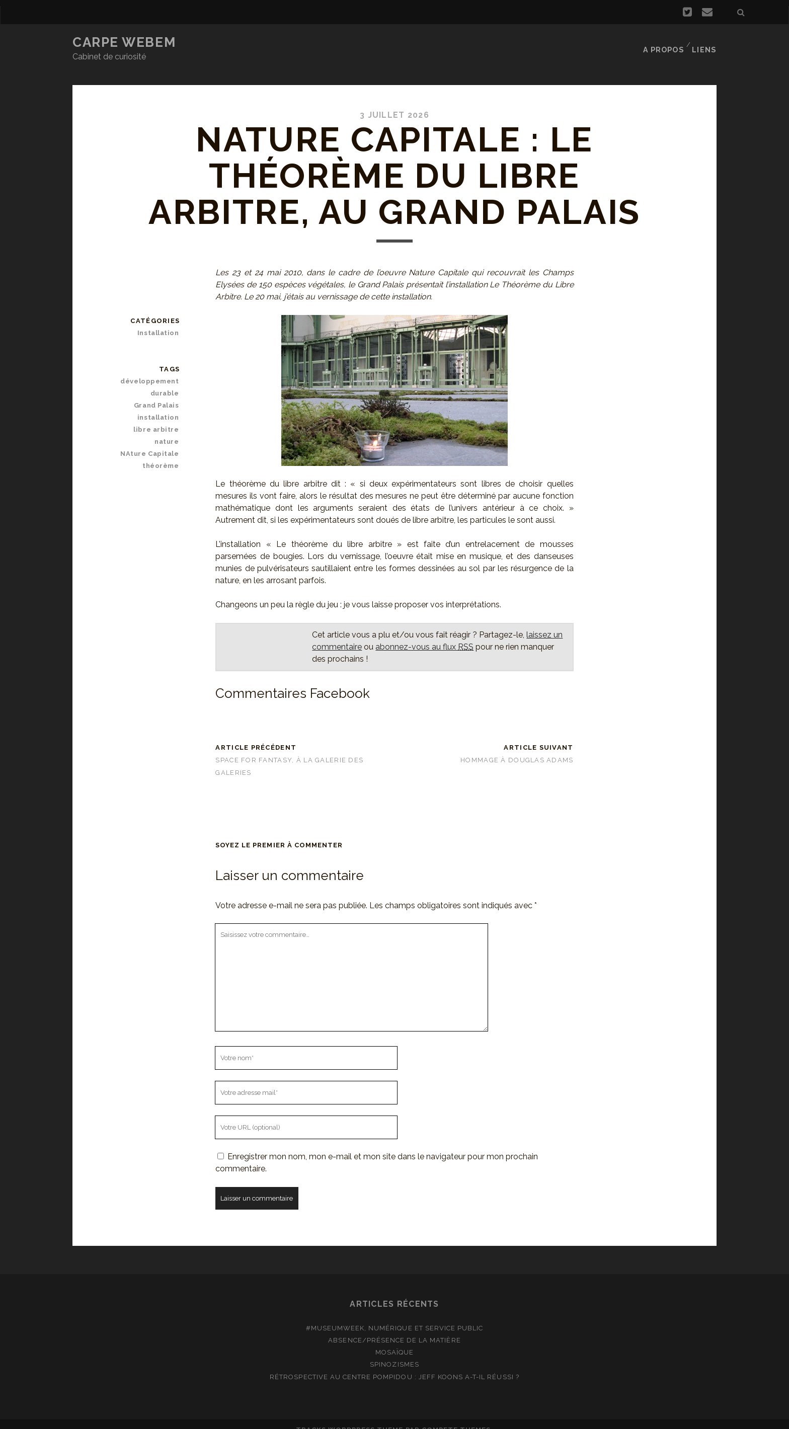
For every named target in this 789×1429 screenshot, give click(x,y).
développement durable (152, 374)
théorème (162, 453)
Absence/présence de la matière (394, 1328)
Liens (706, 42)
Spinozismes (394, 1352)
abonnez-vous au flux (424, 634)
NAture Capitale (152, 441)
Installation (160, 320)
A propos (664, 42)
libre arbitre (159, 417)
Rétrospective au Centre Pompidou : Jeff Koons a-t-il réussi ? (394, 1364)
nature (168, 429)
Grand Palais (159, 393)
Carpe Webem (124, 42)
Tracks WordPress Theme (350, 1417)
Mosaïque (394, 1340)
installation (160, 405)
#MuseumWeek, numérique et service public (395, 1316)
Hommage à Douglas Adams (516, 747)
